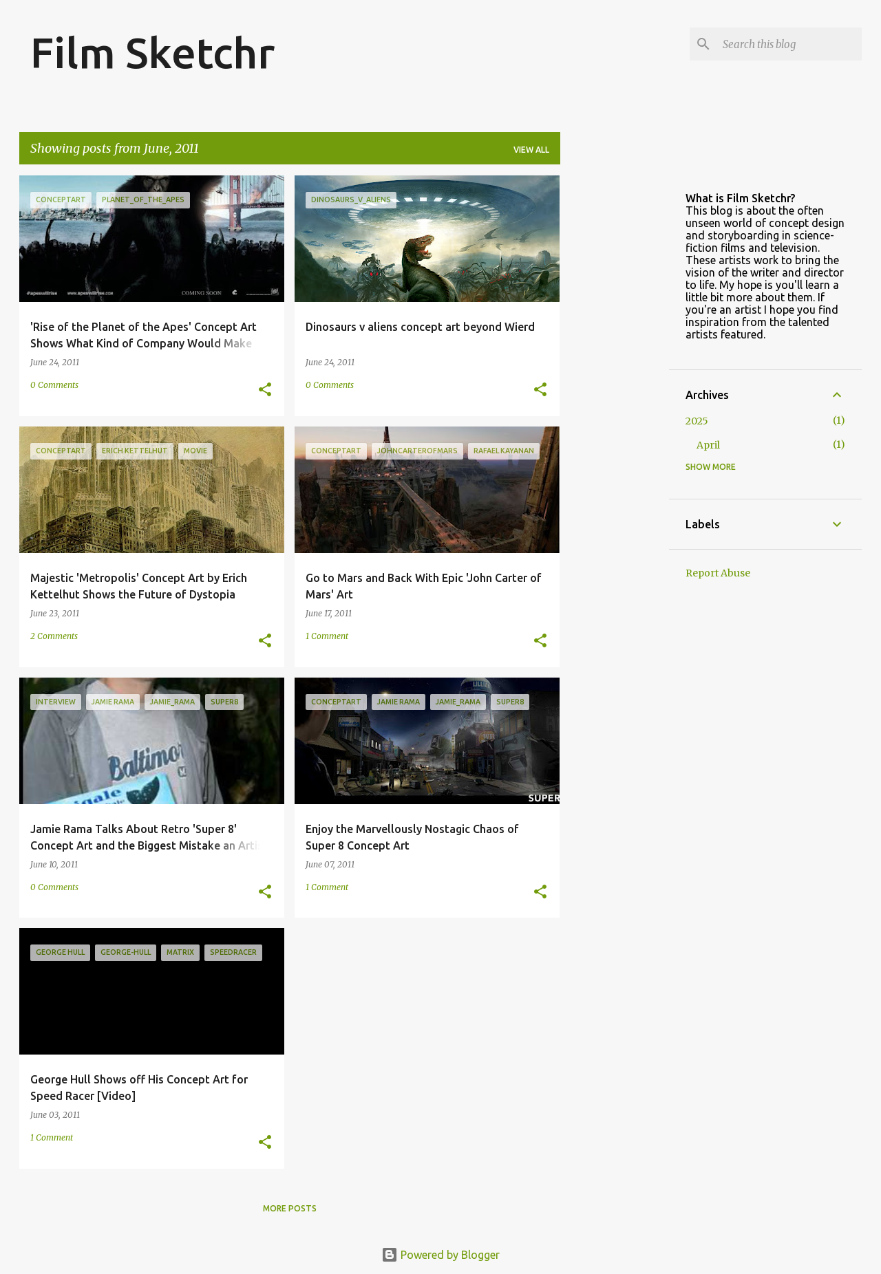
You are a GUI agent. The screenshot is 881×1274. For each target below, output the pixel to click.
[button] (265, 390)
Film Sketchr (152, 52)
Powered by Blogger (440, 1255)
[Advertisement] (615, 381)
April (708, 445)
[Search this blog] (789, 44)
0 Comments (54, 385)
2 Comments (54, 636)
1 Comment (327, 636)
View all (531, 149)
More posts (290, 1208)
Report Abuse (718, 573)
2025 (697, 421)
